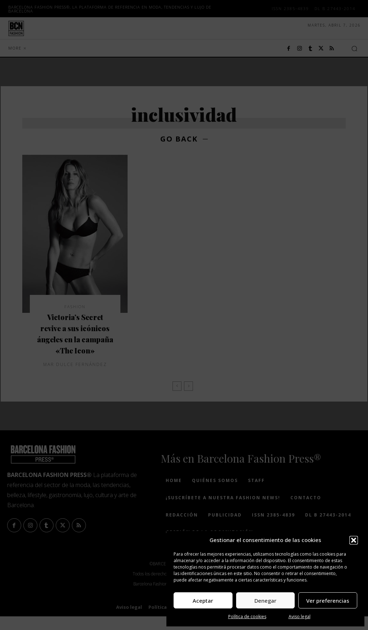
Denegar (265, 600)
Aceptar (203, 600)
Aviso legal (299, 616)
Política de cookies (247, 616)
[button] (353, 540)
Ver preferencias (327, 600)
